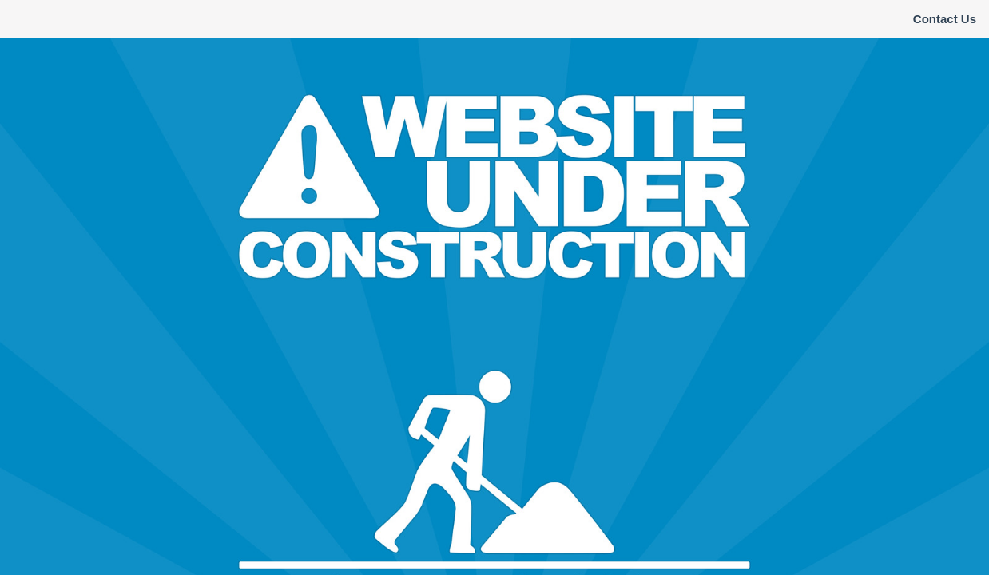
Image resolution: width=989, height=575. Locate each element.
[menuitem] (944, 19)
